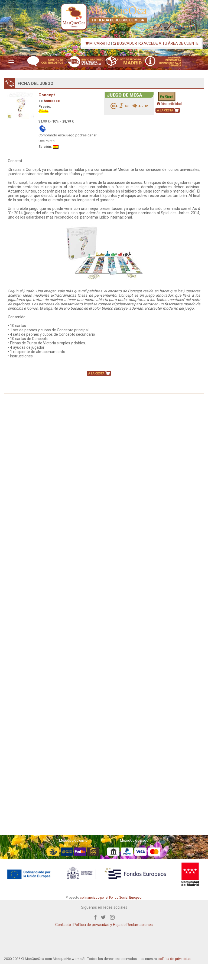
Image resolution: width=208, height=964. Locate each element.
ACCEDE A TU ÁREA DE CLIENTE (169, 43)
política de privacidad (174, 959)
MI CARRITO (97, 43)
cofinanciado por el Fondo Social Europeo (110, 897)
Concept (46, 94)
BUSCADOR (125, 43)
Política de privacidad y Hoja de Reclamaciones (113, 925)
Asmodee (52, 101)
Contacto (63, 925)
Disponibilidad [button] (169, 104)
